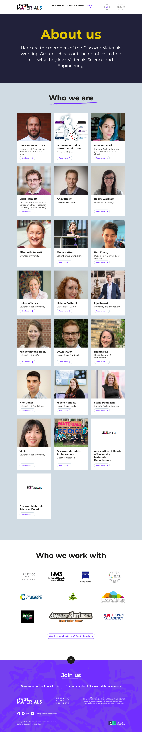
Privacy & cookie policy (49, 722)
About (90, 5)
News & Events (75, 5)
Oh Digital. (37, 724)
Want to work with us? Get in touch (69, 636)
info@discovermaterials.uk (47, 714)
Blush (26, 724)
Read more (26, 158)
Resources (58, 5)
